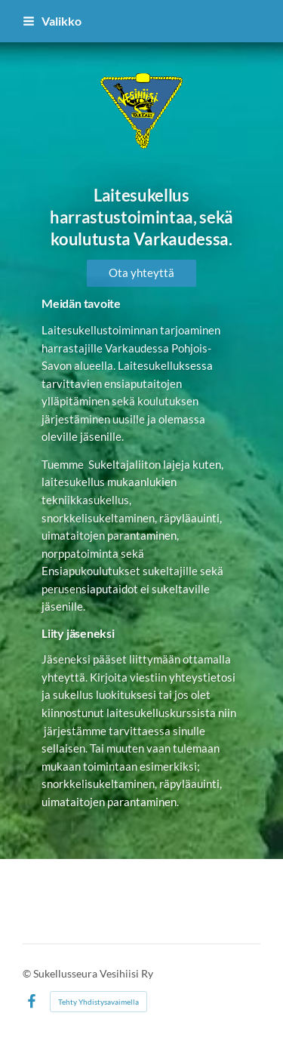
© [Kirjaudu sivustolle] (28, 973)
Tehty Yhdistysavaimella (98, 1001)
